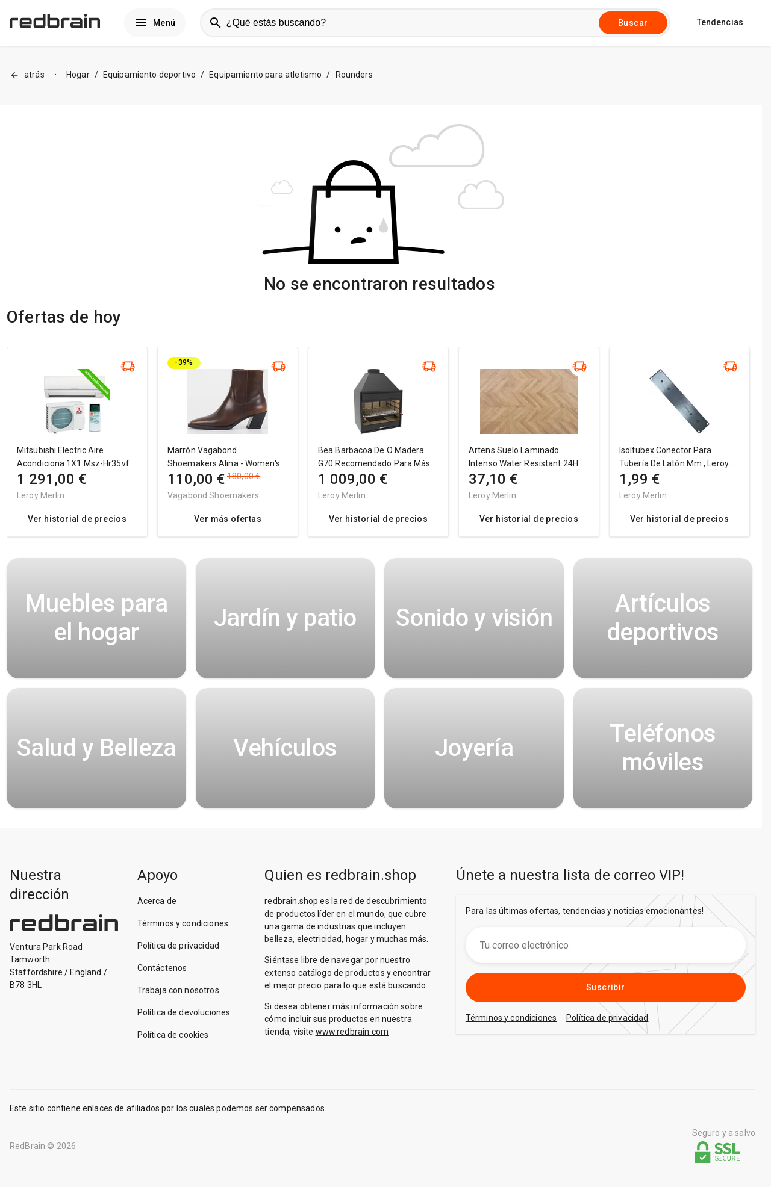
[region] (379, 457)
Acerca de (156, 911)
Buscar (633, 28)
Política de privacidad (178, 955)
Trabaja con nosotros (178, 1000)
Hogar (78, 85)
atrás (27, 85)
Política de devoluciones (184, 1022)
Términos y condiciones (182, 933)
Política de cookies (173, 1044)
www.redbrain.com (352, 1041)
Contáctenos (162, 977)
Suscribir (605, 997)
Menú (155, 27)
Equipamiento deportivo (149, 85)
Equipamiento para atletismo (265, 85)
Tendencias (720, 28)
